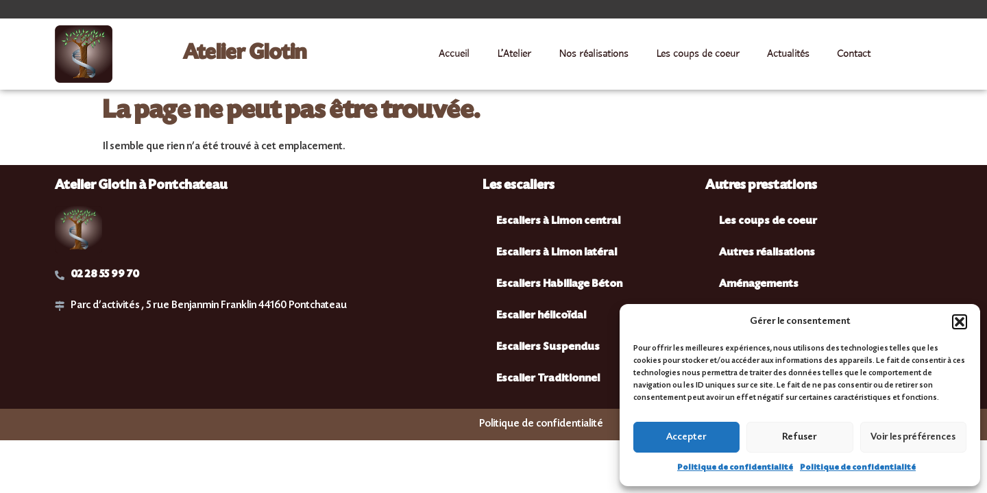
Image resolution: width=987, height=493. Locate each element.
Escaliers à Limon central (558, 221)
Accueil (454, 54)
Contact (853, 54)
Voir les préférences (912, 437)
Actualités (788, 54)
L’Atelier (514, 54)
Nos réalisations (594, 54)
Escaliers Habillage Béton (559, 284)
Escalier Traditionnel (548, 379)
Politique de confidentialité (735, 468)
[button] (959, 322)
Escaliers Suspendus (548, 347)
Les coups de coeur (698, 54)
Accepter (686, 437)
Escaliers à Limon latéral (556, 253)
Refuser (799, 437)
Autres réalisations (767, 253)
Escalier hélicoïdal (541, 316)
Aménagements (759, 284)
